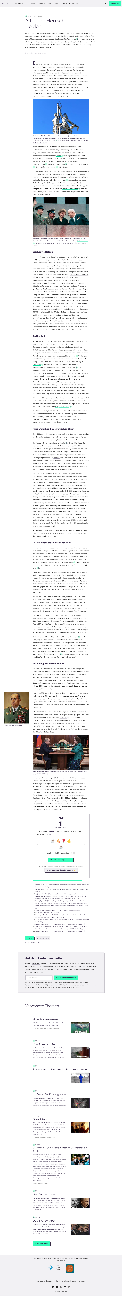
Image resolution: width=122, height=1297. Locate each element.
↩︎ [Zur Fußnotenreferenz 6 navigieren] (58, 914)
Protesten (74, 637)
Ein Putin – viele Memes (45, 1020)
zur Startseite (42, 1245)
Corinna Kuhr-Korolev (41, 1184)
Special (37, 1042)
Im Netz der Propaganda (49, 1095)
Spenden (115, 3)
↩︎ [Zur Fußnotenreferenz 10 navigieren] (82, 930)
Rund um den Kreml (46, 1045)
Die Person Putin (44, 1195)
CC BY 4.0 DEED (41, 774)
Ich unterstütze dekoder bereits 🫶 (61, 871)
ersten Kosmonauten (70, 189)
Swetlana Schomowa (53, 1029)
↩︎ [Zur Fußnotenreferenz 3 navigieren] (78, 900)
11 (56, 525)
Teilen (30, 939)
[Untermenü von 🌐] (104, 3)
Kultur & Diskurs (39, 1029)
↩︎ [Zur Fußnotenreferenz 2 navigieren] (39, 893)
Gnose (35, 16)
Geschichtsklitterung (51, 654)
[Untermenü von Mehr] (74, 3)
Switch (72, 854)
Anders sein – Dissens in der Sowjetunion (60, 1070)
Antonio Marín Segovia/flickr (71, 140)
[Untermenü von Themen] (66, 3)
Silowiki (62, 443)
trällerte (51, 611)
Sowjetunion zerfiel (62, 407)
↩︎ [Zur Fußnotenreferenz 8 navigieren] (42, 923)
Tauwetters (37, 365)
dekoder (36, 1117)
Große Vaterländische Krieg (65, 39)
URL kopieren (43, 939)
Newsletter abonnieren (66, 979)
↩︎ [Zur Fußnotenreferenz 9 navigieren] (86, 925)
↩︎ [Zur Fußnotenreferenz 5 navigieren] (79, 911)
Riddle (35, 1018)
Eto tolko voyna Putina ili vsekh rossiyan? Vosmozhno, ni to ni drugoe (62, 925)
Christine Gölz (51, 1138)
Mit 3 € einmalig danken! (60, 861)
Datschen (71, 367)
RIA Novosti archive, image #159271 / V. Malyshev (59, 243)
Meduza (56, 458)
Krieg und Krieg (35, 944)
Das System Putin (44, 1222)
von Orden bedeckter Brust (77, 702)
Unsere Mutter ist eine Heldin (55, 277)
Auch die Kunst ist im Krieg (48, 914)
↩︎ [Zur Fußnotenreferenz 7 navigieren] (66, 918)
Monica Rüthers (41, 53)
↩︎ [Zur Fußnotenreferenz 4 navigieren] (36, 909)
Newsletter (36, 965)
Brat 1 (71, 578)
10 (52, 502)
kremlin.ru (82, 771)
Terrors (58, 156)
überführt (63, 717)
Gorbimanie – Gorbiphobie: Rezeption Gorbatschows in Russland (60, 1151)
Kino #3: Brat (39, 1120)
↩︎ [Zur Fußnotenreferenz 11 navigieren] (86, 932)
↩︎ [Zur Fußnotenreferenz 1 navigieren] (51, 888)
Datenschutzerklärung (71, 988)
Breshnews (61, 164)
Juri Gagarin (76, 238)
